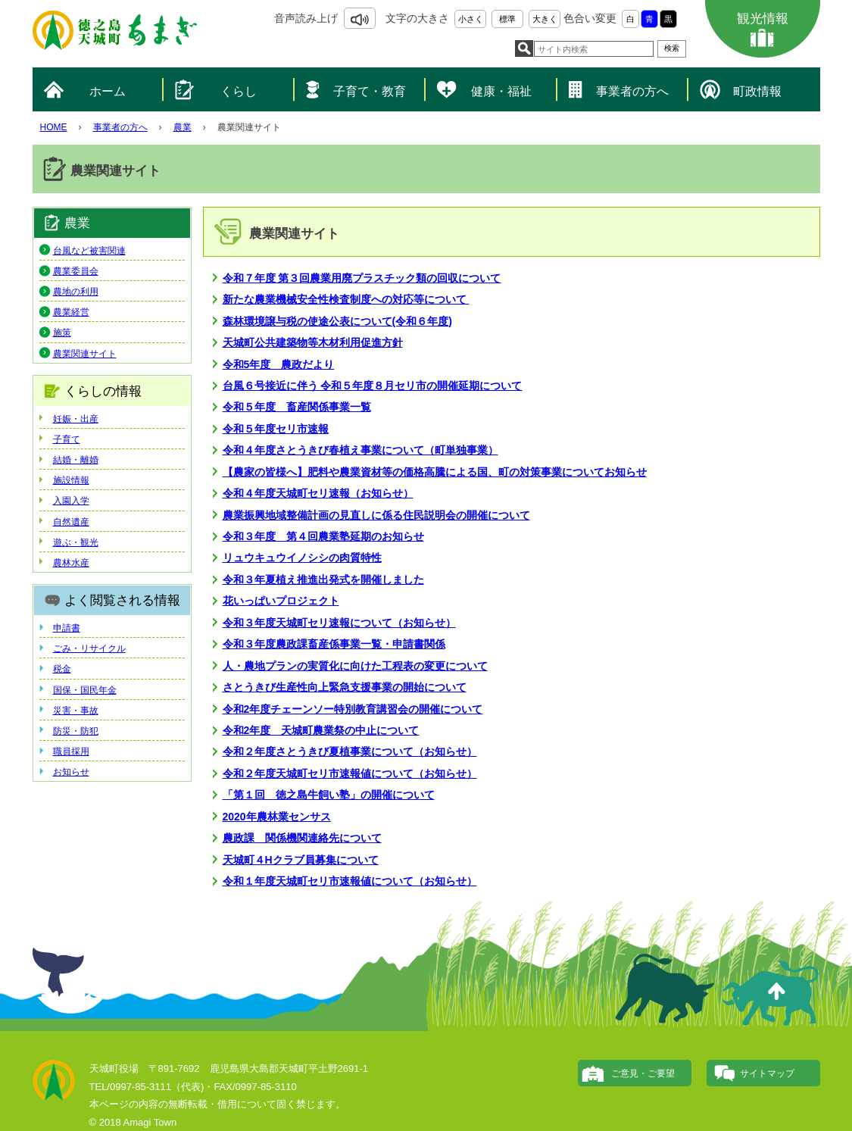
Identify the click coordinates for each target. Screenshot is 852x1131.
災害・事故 (75, 710)
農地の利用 (75, 291)
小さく (470, 18)
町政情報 (757, 91)
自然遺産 (71, 522)
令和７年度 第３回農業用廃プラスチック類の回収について (362, 278)
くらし (238, 91)
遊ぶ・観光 (75, 542)
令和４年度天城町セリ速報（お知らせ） (318, 493)
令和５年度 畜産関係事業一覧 (297, 407)
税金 (62, 669)
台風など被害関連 (89, 250)
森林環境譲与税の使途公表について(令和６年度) (337, 321)
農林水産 (71, 563)
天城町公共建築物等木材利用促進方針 (313, 342)
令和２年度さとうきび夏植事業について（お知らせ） (350, 751)
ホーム (107, 91)
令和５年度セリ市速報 (276, 429)
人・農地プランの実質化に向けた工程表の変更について (355, 666)
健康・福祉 (501, 91)
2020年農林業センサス (277, 817)
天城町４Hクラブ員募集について (301, 860)
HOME (53, 127)
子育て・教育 (369, 91)
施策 (62, 332)
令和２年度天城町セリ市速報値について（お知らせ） (350, 773)
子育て (66, 439)
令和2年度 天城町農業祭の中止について (321, 730)
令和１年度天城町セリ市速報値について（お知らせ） (350, 881)
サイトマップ (767, 1073)
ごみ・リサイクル (89, 648)
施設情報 (71, 480)
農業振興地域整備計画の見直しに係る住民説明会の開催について (376, 515)
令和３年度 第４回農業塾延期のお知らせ (323, 536)
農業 (182, 127)
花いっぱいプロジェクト (281, 601)
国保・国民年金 (85, 690)
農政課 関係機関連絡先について (302, 838)
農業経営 (71, 312)
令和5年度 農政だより (279, 364)
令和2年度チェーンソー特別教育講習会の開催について (353, 709)
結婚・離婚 (75, 460)
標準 (507, 18)
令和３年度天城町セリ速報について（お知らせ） (339, 623)
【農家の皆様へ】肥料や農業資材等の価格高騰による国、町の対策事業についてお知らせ (435, 472)
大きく (544, 18)
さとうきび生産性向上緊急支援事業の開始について (345, 687)
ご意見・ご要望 (643, 1073)
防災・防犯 (75, 731)
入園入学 (71, 500)
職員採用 (71, 751)
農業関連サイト (85, 353)
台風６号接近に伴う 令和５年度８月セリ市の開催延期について (373, 386)
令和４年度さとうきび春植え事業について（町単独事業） (360, 450)
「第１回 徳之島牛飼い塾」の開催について (329, 795)
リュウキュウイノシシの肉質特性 (302, 557)
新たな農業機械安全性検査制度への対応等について (346, 299)
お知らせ (71, 772)
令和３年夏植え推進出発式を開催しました (323, 579)
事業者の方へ (632, 91)
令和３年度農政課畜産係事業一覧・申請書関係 (334, 644)
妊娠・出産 (75, 419)
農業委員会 (75, 271)
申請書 (66, 628)
